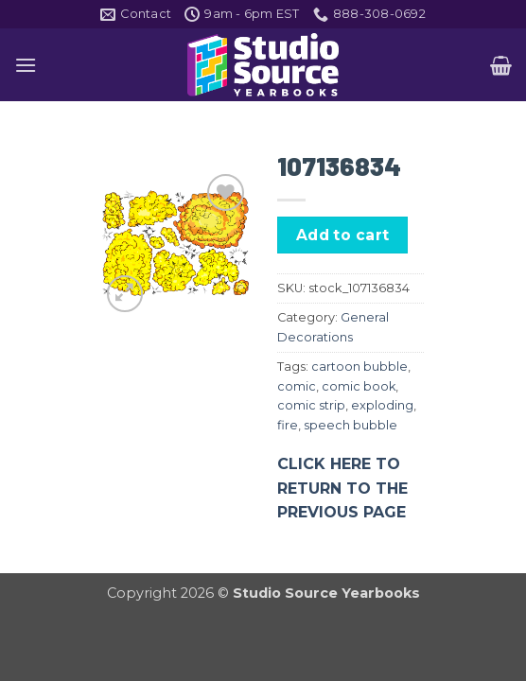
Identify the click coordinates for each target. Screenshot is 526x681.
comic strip (311, 405)
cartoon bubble (359, 366)
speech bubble (350, 425)
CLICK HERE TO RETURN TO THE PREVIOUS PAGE (342, 488)
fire (287, 425)
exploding (382, 405)
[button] (25, 65)
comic (296, 386)
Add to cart (343, 235)
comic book (358, 386)
